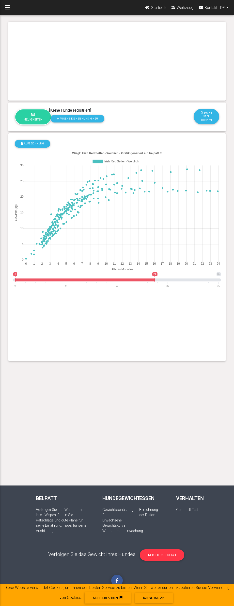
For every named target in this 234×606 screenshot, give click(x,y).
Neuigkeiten (33, 117)
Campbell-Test (187, 510)
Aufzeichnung (32, 143)
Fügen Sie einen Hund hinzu (77, 118)
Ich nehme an (154, 598)
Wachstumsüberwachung (122, 531)
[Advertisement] (117, 61)
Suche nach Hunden (206, 116)
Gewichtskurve (113, 525)
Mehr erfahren (107, 598)
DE (223, 7)
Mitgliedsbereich (162, 555)
